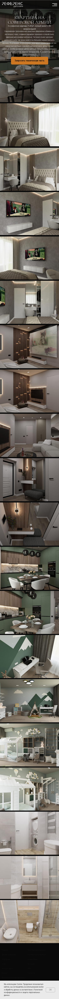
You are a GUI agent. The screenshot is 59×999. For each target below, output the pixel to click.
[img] (12, 4)
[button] (29, 61)
